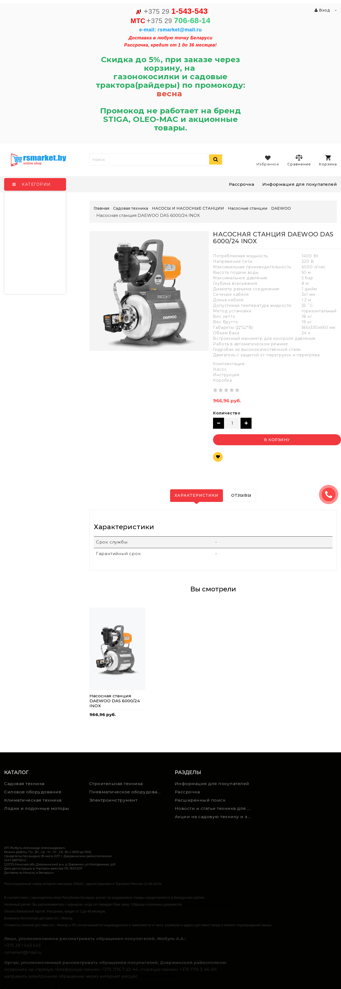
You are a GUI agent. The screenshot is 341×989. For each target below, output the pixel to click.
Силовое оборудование (32, 791)
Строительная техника (116, 783)
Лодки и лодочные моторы (36, 808)
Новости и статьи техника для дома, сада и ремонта (215, 808)
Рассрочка (241, 184)
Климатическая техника (33, 800)
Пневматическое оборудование (127, 791)
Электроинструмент (113, 800)
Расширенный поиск (200, 800)
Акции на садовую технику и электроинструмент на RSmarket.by (215, 816)
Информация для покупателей (299, 184)
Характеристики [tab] (196, 495)
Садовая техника (24, 783)
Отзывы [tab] (241, 495)
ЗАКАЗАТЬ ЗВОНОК (330, 494)
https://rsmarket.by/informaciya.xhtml (209, 904)
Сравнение (299, 160)
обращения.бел (157, 976)
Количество (226, 413)
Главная (101, 208)
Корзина (328, 160)
